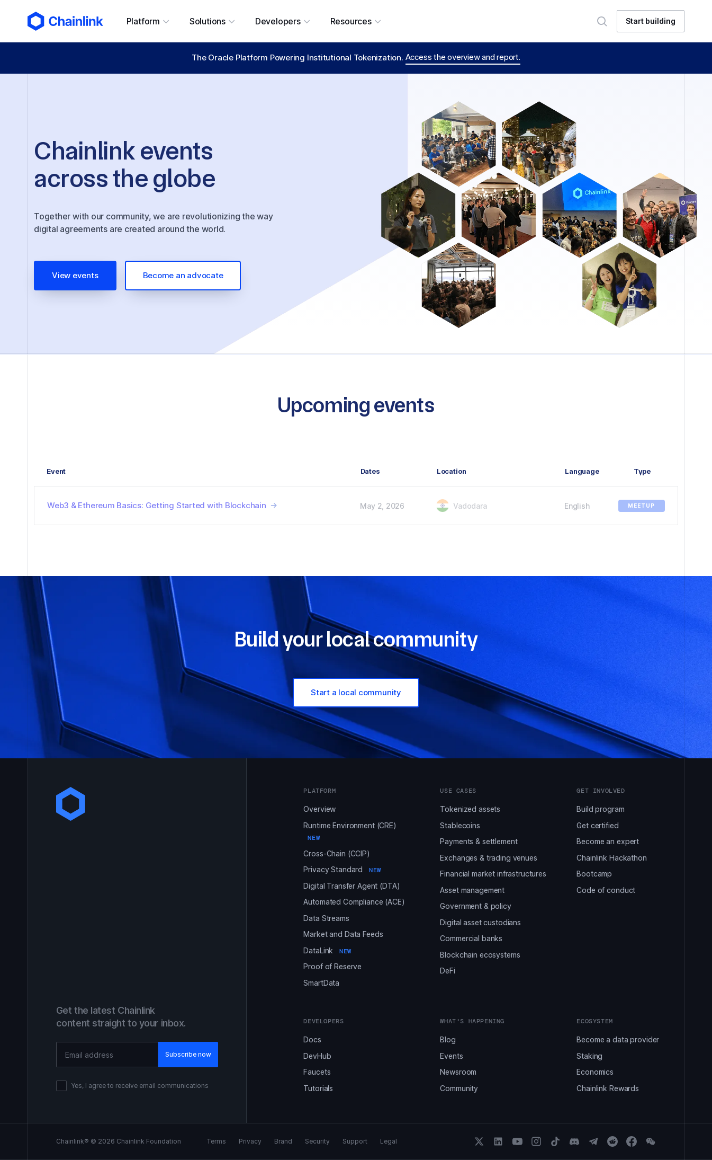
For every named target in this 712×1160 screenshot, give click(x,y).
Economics (595, 1071)
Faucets (316, 1071)
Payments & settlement (478, 841)
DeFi (447, 970)
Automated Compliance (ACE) (353, 901)
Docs (312, 1039)
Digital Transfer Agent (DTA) (351, 885)
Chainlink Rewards (607, 1088)
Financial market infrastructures (493, 873)
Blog (447, 1039)
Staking (589, 1055)
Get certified (597, 825)
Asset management (472, 890)
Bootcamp (594, 873)
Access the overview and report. (462, 57)
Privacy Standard (342, 869)
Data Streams (326, 918)
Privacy (250, 1141)
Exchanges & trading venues (488, 857)
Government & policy (475, 905)
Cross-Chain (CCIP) (336, 853)
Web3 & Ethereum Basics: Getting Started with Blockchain (156, 505)
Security (317, 1141)
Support (355, 1141)
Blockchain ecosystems (480, 954)
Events (451, 1055)
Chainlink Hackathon (611, 857)
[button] (147, 21)
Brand (283, 1141)
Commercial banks (471, 938)
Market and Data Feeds (343, 933)
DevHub (317, 1055)
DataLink (327, 950)
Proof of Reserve (332, 966)
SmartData (321, 982)
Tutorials (318, 1088)
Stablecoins (460, 825)
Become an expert (607, 841)
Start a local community (356, 692)
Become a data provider (617, 1039)
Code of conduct (605, 890)
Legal (388, 1141)
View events (75, 275)
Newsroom (458, 1071)
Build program (600, 808)
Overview (319, 808)
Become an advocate (183, 275)
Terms (216, 1141)
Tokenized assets (470, 808)
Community (459, 1088)
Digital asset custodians (480, 922)
